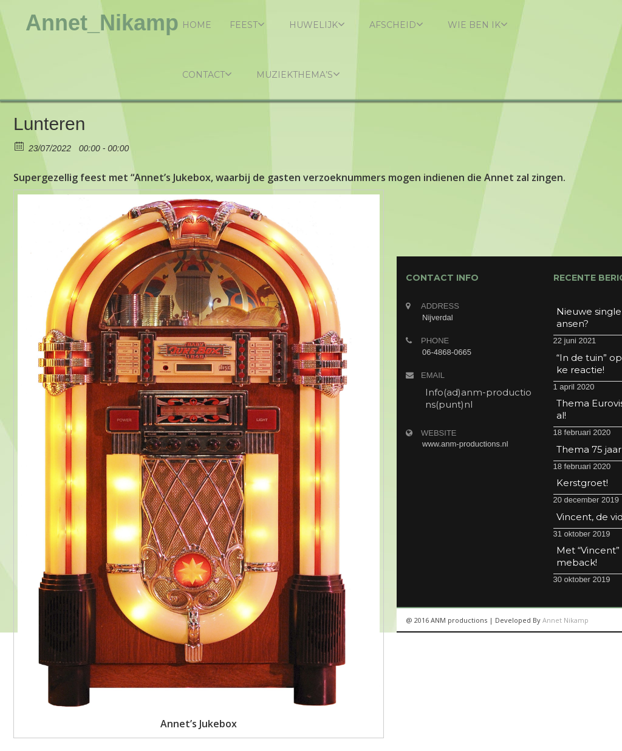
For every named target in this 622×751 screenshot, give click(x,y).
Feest (247, 24)
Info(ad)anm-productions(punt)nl (478, 398)
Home (196, 24)
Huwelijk (317, 24)
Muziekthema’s (298, 74)
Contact (207, 74)
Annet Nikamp (565, 620)
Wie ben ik (478, 24)
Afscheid (396, 24)
